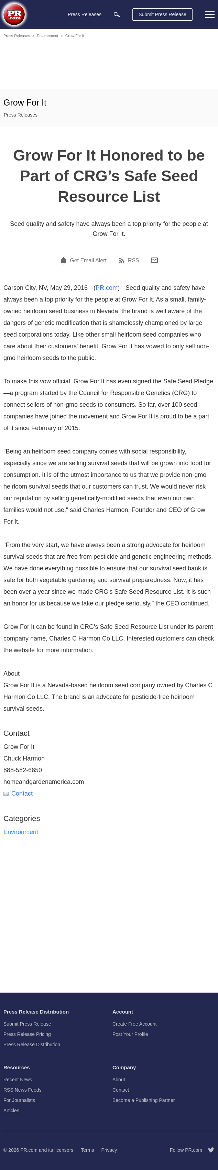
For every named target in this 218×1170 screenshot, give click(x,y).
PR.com (107, 287)
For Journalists (19, 1100)
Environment (47, 36)
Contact (18, 793)
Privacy (109, 1150)
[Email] (154, 260)
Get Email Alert (88, 260)
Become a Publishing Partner (143, 1100)
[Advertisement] (109, 64)
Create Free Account (134, 1024)
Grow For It (74, 36)
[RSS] (123, 260)
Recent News (17, 1079)
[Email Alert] (64, 260)
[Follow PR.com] (208, 1150)
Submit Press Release (162, 14)
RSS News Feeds (22, 1090)
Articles (11, 1110)
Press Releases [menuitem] (84, 14)
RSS (133, 260)
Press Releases (16, 36)
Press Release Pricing (27, 1034)
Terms (87, 1150)
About (118, 1079)
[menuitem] (117, 15)
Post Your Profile (130, 1034)
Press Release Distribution (31, 1044)
